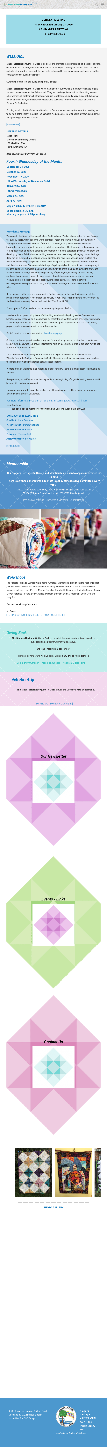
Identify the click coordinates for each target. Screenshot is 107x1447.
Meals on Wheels (51, 663)
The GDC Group (27, 1418)
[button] (102, 4)
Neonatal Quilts (71, 663)
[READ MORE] (13, 124)
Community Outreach (28, 663)
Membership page (53, 333)
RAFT (84, 663)
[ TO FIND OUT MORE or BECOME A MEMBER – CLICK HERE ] (53, 500)
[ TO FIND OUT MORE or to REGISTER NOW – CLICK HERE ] (35, 615)
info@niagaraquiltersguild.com (71, 400)
